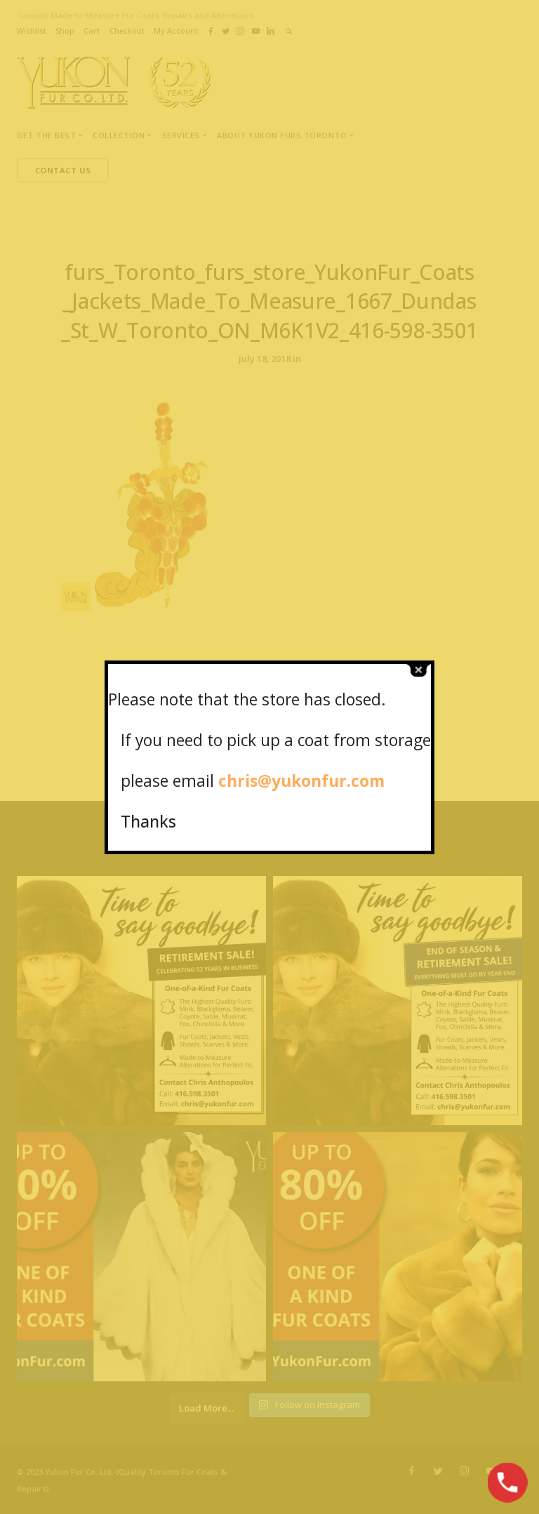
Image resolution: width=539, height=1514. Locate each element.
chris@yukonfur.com (301, 781)
